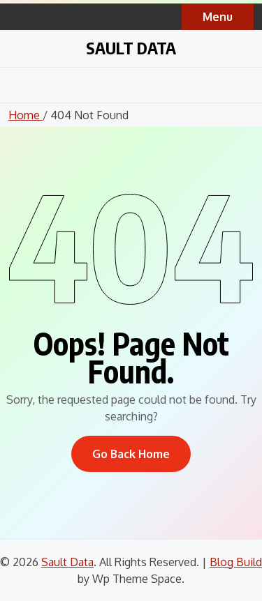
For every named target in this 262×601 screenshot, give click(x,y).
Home (25, 115)
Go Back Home (131, 454)
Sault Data (131, 47)
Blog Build (236, 562)
